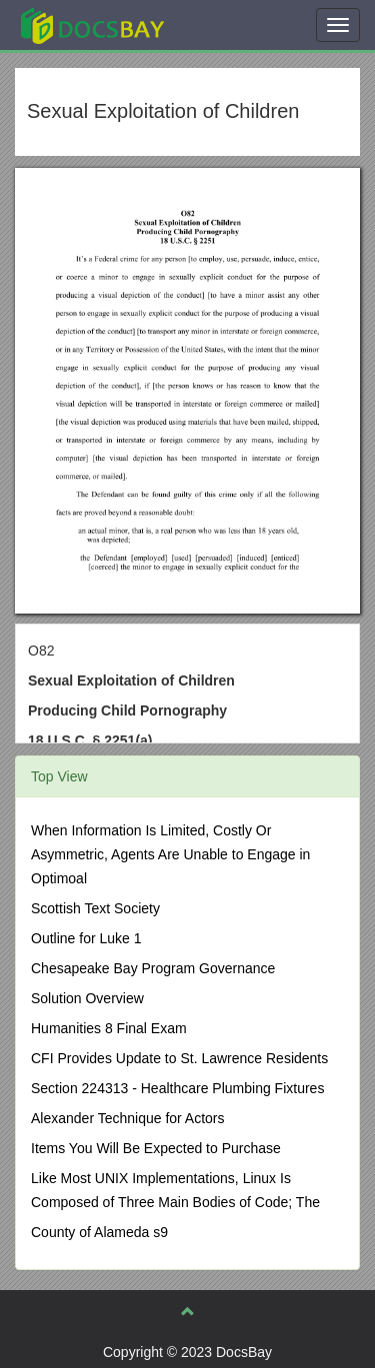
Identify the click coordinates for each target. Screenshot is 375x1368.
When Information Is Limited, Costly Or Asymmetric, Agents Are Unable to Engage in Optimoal (170, 854)
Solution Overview (87, 998)
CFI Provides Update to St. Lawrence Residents (179, 1058)
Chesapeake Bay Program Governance (153, 968)
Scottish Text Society (95, 908)
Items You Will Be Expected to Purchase (156, 1148)
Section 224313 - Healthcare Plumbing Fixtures (177, 1088)
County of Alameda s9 (99, 1232)
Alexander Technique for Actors (128, 1118)
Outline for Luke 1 (86, 938)
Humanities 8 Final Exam (109, 1028)
